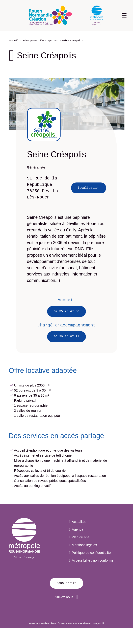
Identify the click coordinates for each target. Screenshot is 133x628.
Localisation (88, 188)
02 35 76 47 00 (66, 311)
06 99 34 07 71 (66, 337)
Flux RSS (72, 623)
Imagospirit (98, 623)
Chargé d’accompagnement (66, 325)
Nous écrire (66, 583)
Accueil (14, 40)
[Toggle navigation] (124, 15)
